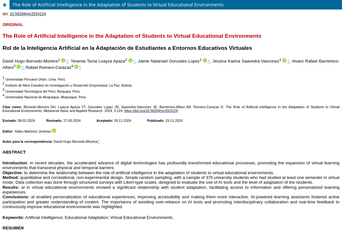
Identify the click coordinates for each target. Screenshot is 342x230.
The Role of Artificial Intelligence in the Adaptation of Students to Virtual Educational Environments (118, 5)
